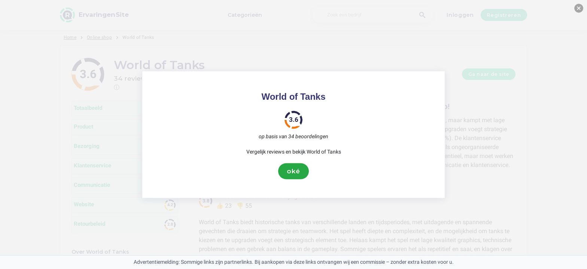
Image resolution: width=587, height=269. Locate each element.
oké (293, 171)
